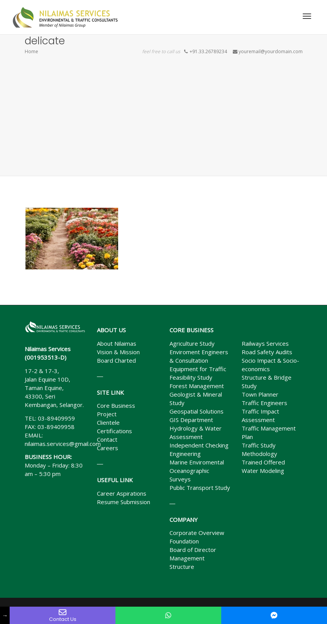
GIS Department (191, 420)
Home (31, 51)
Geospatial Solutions (196, 411)
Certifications (114, 431)
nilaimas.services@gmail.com (63, 443)
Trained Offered (263, 462)
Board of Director (192, 549)
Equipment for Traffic (197, 369)
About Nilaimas (116, 343)
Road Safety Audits (267, 352)
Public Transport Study (199, 487)
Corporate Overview (196, 533)
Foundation (184, 541)
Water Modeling (263, 470)
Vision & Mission (118, 352)
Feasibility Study (190, 377)
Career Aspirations (121, 493)
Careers (107, 448)
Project (107, 414)
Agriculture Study (192, 343)
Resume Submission (123, 502)
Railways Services (265, 343)
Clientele (108, 422)
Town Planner (260, 394)
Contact (107, 439)
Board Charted (116, 360)
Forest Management (196, 386)
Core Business (116, 405)
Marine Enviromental (196, 462)
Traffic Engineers (264, 403)
